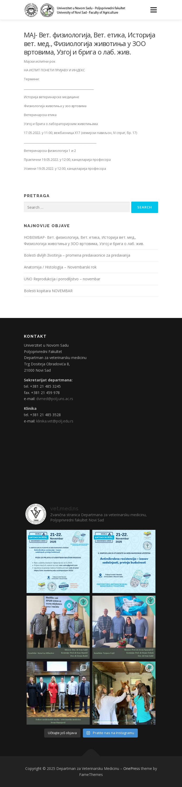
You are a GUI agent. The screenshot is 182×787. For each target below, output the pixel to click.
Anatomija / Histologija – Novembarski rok (60, 267)
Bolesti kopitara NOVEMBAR (48, 290)
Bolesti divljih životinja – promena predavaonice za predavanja (77, 255)
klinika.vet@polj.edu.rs (54, 421)
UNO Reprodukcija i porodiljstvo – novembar (62, 278)
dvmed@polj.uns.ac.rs (54, 398)
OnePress (131, 768)
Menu (153, 10)
